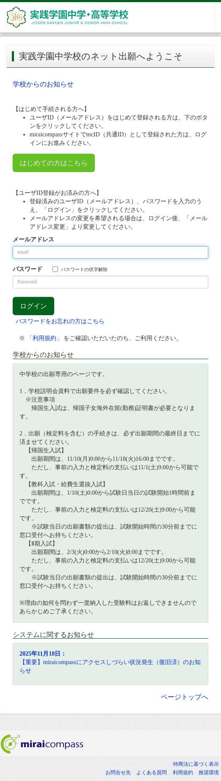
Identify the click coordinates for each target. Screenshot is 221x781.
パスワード (27, 269)
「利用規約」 (44, 338)
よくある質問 (151, 772)
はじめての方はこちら (54, 162)
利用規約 (183, 772)
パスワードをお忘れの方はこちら (60, 321)
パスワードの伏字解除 (80, 269)
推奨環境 (209, 772)
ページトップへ (184, 697)
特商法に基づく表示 (196, 764)
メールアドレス (33, 239)
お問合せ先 (118, 772)
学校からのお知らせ (43, 84)
